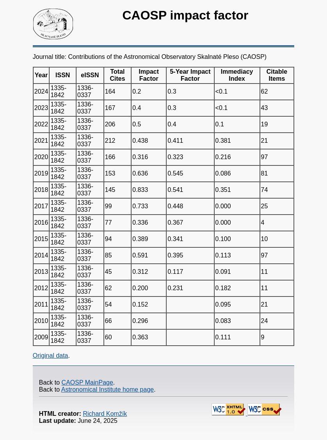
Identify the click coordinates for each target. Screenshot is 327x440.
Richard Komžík (105, 413)
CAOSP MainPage (87, 382)
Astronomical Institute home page (107, 389)
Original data (50, 355)
